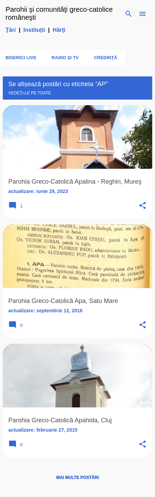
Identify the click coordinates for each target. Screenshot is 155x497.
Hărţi (59, 30)
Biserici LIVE (21, 57)
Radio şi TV (65, 57)
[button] (142, 206)
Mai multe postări (77, 477)
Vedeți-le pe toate (29, 93)
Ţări (11, 30)
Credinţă (105, 57)
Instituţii (34, 30)
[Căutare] (128, 14)
